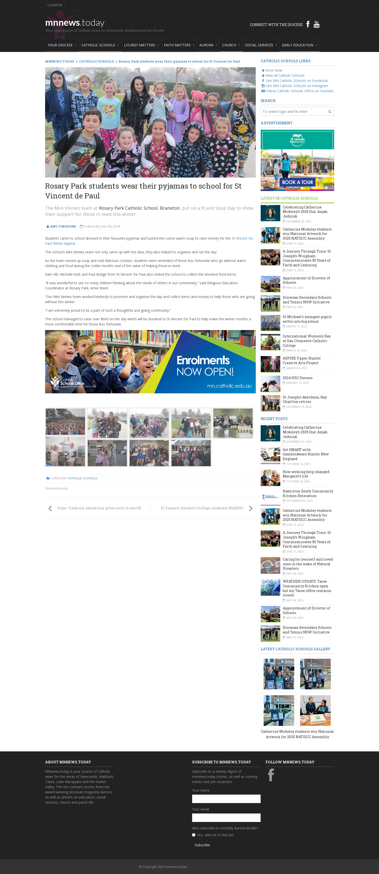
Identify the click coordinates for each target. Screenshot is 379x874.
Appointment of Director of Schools (306, 280)
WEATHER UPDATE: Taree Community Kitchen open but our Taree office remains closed (307, 588)
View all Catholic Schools (283, 75)
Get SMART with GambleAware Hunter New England (306, 454)
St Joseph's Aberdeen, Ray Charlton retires (305, 399)
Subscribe (202, 845)
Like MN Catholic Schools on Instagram (294, 85)
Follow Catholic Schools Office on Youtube (297, 91)
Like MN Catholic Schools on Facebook (294, 80)
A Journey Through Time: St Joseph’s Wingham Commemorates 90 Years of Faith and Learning (307, 258)
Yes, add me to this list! (215, 835)
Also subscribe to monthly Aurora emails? (225, 828)
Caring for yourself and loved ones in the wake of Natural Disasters (308, 564)
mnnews (75, 22)
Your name (200, 790)
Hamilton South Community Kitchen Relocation (308, 493)
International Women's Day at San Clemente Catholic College (307, 340)
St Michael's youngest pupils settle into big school (307, 319)
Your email (200, 809)
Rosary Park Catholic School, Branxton (139, 208)
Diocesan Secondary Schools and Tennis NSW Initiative (307, 299)
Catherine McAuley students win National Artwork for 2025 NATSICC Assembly (307, 234)
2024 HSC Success (298, 377)
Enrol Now (271, 70)
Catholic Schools (83, 478)
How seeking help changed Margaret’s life (306, 474)
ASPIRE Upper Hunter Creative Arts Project (302, 360)
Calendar (54, 5)
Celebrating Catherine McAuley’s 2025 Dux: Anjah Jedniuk (305, 211)
